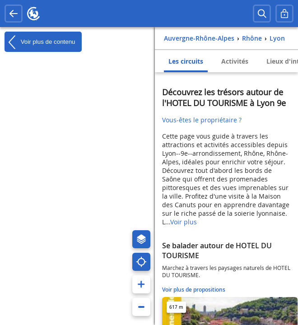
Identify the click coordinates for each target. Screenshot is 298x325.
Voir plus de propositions (193, 289)
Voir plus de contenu (40, 42)
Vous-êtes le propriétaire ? (202, 120)
